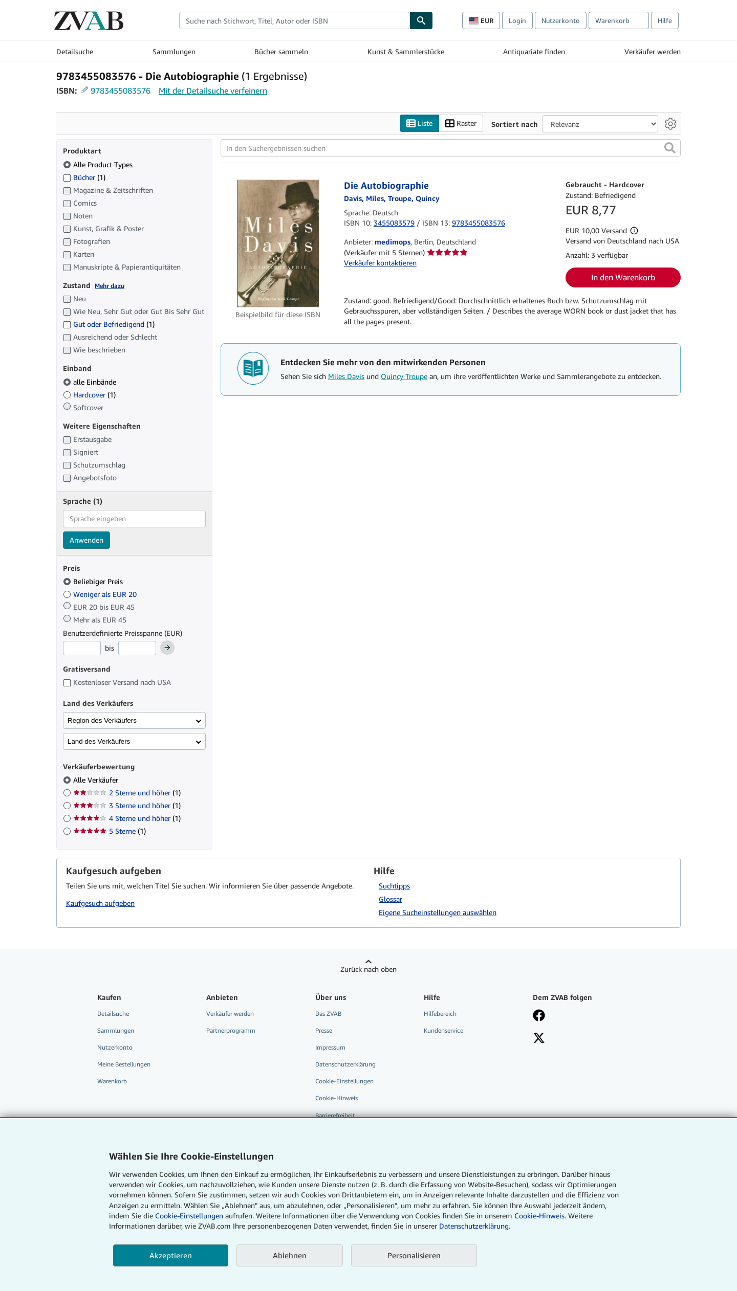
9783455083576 (120, 90)
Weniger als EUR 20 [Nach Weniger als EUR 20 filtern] (101, 594)
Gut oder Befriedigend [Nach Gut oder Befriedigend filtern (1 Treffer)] (109, 324)
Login (517, 20)
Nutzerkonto (560, 20)
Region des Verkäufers (102, 720)
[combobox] (294, 20)
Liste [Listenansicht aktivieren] (419, 123)
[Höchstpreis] (137, 648)
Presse (323, 1030)
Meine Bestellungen (123, 1064)
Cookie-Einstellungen (189, 1215)
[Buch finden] (421, 20)
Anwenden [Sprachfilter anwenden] (86, 540)
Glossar (390, 899)
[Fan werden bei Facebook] (539, 1016)
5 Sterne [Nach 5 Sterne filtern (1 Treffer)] (109, 831)
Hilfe (665, 20)
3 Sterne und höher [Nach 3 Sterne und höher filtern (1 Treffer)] (127, 805)
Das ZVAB (328, 1013)
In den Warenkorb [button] (623, 277)
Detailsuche (74, 51)
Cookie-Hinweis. (540, 1215)
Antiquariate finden (534, 51)
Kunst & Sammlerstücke (405, 51)
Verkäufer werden (652, 51)
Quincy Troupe (404, 376)
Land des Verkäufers (99, 741)
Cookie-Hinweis (336, 1098)
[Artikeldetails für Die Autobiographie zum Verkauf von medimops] (278, 243)
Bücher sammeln (281, 51)
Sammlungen (174, 51)
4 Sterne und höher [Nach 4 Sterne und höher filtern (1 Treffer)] (127, 818)
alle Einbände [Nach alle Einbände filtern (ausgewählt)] (90, 381)
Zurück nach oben (368, 969)
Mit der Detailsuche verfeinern (213, 90)
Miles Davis (346, 376)
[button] (670, 147)
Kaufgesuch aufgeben (100, 903)
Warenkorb (112, 1081)
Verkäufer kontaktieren (380, 262)
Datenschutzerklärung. (474, 1225)
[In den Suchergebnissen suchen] (451, 148)
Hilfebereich (440, 1013)
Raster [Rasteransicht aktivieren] (460, 123)
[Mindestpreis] (82, 648)
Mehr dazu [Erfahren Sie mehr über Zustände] (109, 286)
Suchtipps (394, 885)
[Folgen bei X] (539, 1039)
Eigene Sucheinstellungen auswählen (437, 912)
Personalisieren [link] (414, 1255)
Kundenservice (443, 1030)
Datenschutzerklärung (345, 1064)
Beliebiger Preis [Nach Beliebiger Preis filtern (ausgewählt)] (94, 581)
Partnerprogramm (230, 1030)
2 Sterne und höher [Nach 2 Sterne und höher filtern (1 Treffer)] (127, 792)
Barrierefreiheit (335, 1115)
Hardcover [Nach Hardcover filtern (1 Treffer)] (89, 394)
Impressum (330, 1047)
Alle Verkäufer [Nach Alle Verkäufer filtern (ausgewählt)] (96, 779)
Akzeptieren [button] (170, 1255)
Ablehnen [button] (290, 1255)
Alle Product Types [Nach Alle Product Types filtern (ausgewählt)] (99, 164)
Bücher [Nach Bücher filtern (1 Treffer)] (84, 177)
